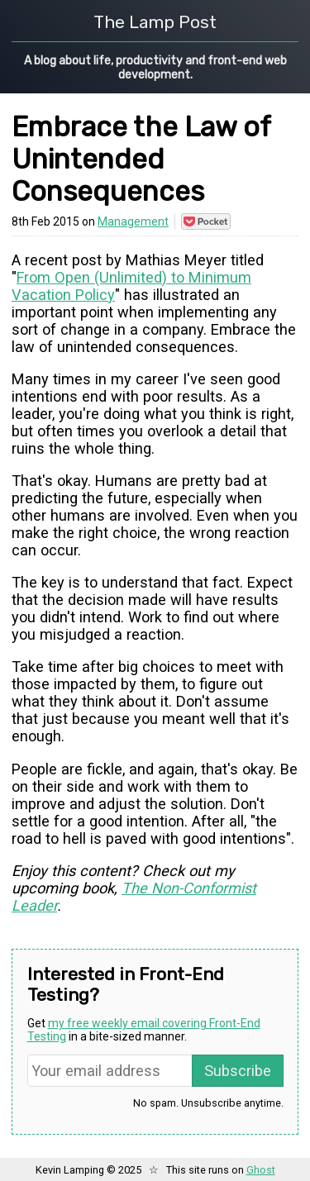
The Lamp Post (155, 22)
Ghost (260, 1170)
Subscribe (237, 1070)
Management (133, 221)
